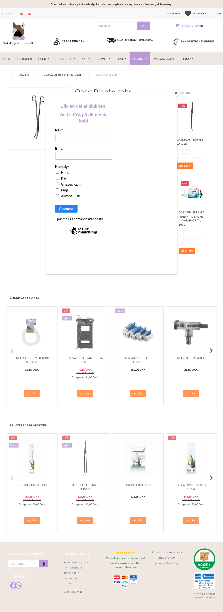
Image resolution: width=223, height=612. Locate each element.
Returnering (71, 573)
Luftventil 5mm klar (191, 357)
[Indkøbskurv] (188, 26)
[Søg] (143, 26)
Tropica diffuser (138, 484)
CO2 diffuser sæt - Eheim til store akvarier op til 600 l (191, 218)
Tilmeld (43, 563)
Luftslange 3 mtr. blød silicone (32, 360)
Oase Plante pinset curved (190, 141)
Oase (84, 101)
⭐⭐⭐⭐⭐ (125, 552)
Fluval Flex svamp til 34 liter (85, 360)
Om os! (68, 583)
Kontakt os (8, 13)
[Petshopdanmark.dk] (18, 33)
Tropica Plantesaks (32, 484)
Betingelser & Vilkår (76, 562)
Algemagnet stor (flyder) (138, 360)
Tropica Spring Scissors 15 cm (191, 487)
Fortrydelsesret (74, 568)
